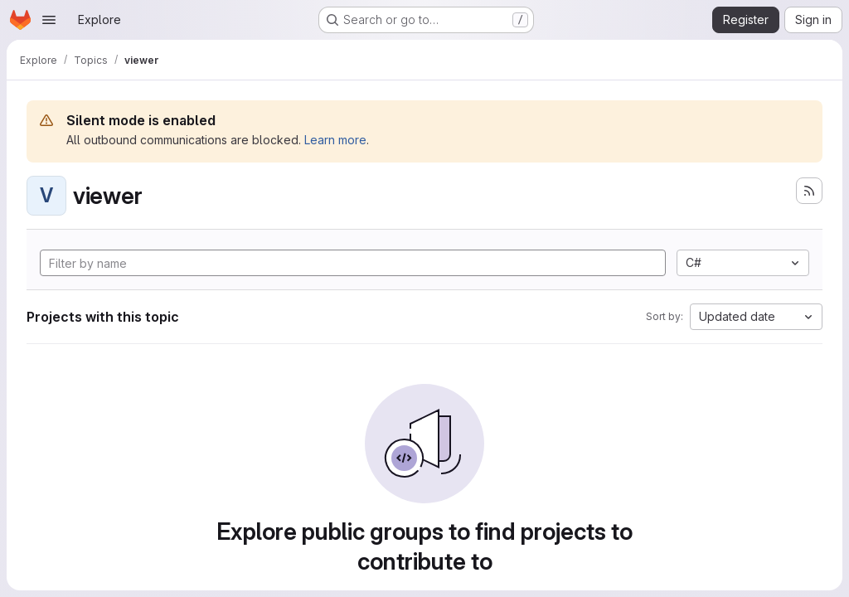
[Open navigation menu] (49, 20)
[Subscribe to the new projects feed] (809, 190)
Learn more (335, 140)
